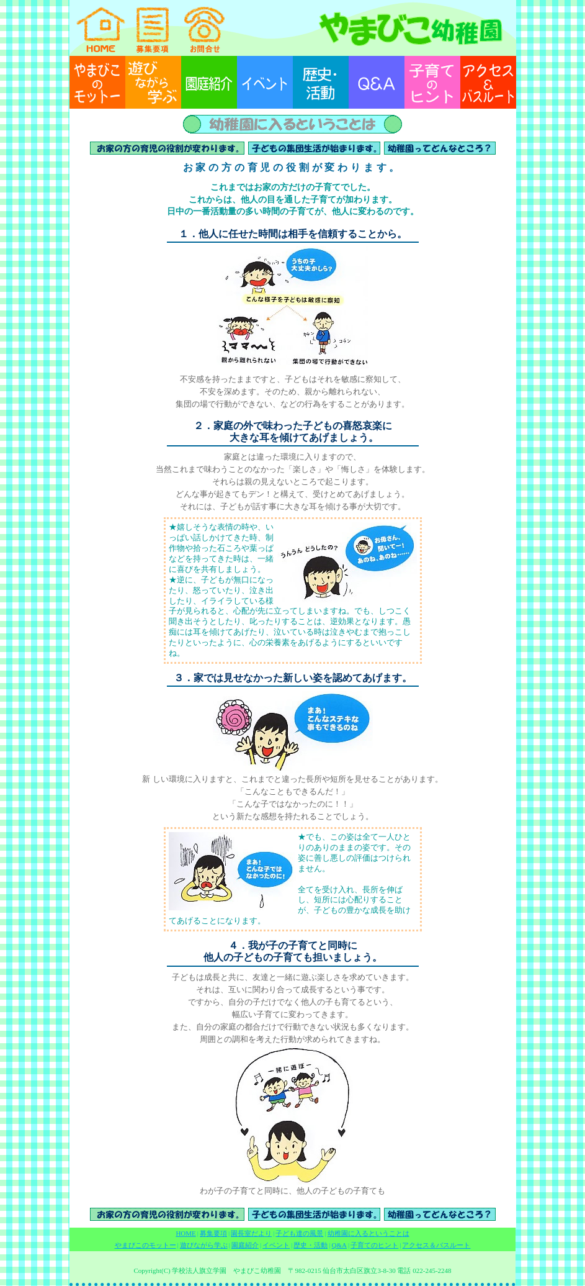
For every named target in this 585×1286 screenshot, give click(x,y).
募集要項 (213, 1233)
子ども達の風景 (299, 1233)
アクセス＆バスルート (436, 1245)
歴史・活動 (310, 1245)
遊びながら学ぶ (204, 1245)
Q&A (339, 1245)
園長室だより (251, 1233)
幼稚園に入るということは (368, 1233)
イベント (276, 1245)
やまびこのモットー (145, 1245)
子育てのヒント (374, 1245)
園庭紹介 (245, 1245)
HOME (185, 1233)
